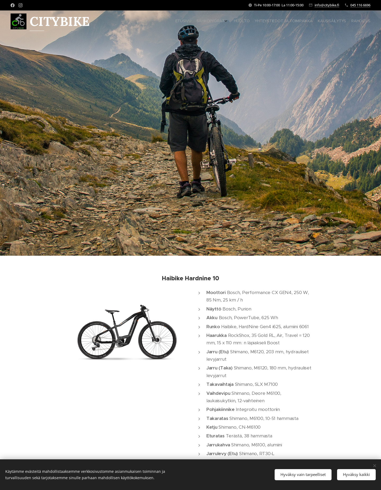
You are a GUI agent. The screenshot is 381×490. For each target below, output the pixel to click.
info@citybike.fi (327, 5)
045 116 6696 (360, 5)
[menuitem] (341, 21)
